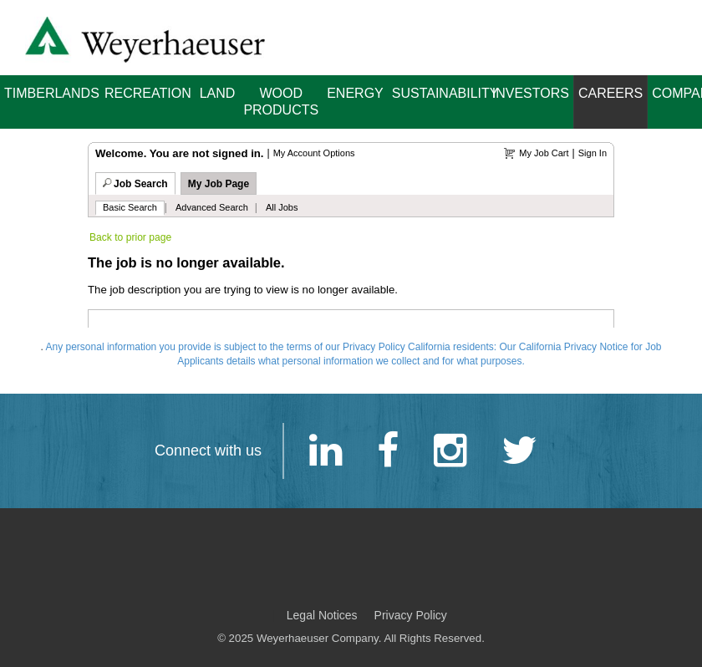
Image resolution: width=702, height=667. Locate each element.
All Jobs (282, 207)
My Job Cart (543, 153)
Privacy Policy (410, 615)
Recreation (147, 93)
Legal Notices (322, 615)
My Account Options (314, 153)
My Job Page (218, 184)
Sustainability (440, 93)
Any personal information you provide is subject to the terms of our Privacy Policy (225, 347)
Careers (610, 93)
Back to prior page (130, 237)
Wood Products (280, 101)
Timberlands (51, 93)
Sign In (592, 153)
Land (218, 93)
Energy (355, 93)
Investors (530, 93)
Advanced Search (212, 207)
